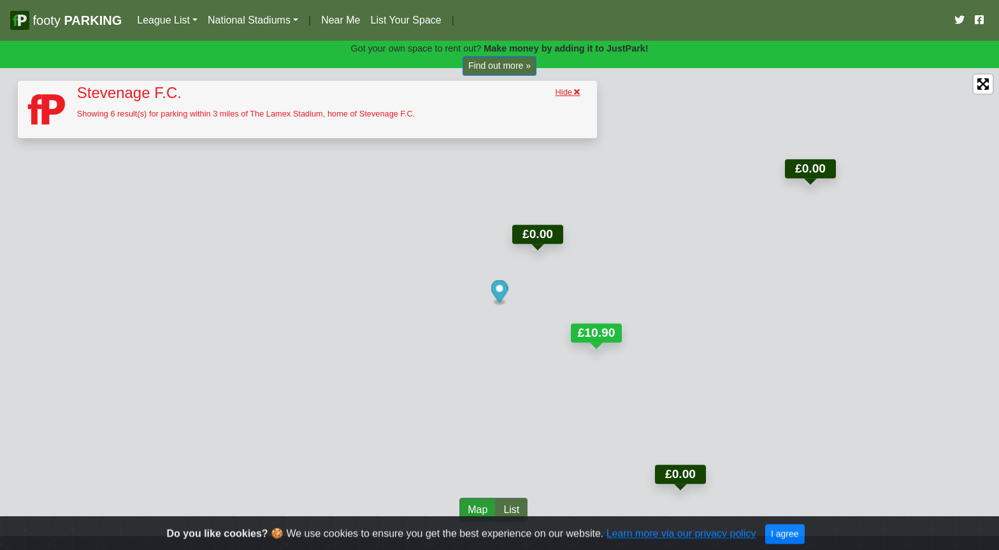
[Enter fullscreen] (983, 84)
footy (66, 20)
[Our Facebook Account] (979, 20)
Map (477, 509)
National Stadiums (249, 20)
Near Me (340, 20)
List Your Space (405, 20)
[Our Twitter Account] (959, 20)
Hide (568, 92)
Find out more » (499, 65)
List (511, 509)
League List (163, 20)
